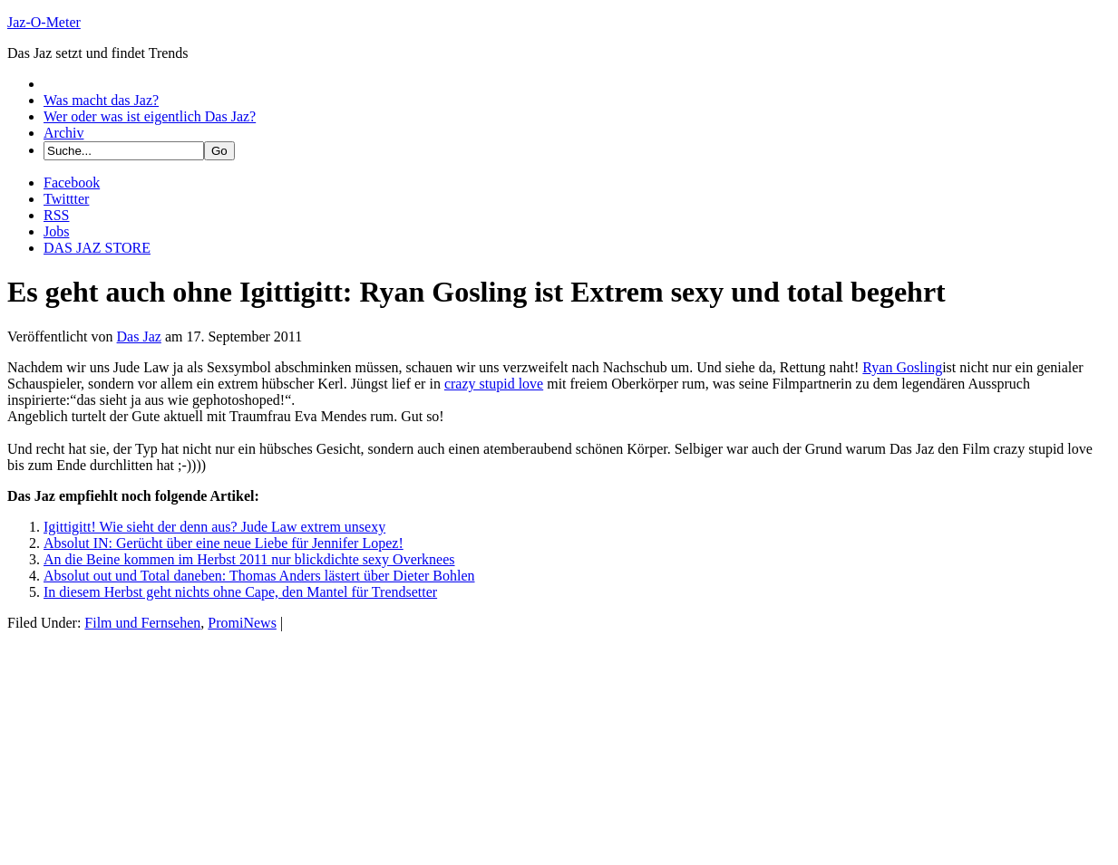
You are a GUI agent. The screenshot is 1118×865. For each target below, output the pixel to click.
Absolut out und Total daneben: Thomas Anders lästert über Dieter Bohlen (259, 575)
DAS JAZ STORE (97, 247)
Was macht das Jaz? (101, 100)
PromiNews (242, 622)
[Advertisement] (143, 744)
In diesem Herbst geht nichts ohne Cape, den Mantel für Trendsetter (240, 592)
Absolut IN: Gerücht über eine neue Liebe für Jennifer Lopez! (223, 543)
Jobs (56, 231)
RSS (56, 215)
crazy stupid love (493, 383)
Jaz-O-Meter (44, 22)
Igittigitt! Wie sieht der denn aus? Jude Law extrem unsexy (214, 526)
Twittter (66, 199)
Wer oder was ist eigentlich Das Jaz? (150, 116)
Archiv (63, 132)
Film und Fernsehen (142, 622)
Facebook (72, 182)
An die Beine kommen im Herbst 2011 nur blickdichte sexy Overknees (249, 559)
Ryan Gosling (902, 367)
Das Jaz (139, 336)
